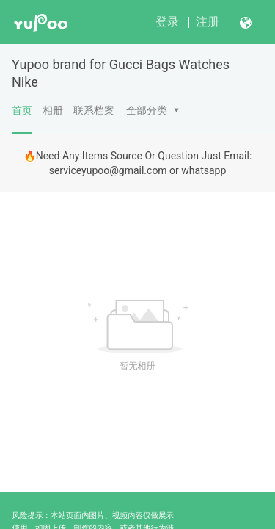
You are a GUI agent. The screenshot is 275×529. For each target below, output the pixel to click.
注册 (207, 22)
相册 (53, 110)
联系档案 (93, 110)
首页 (22, 119)
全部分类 (146, 110)
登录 (167, 22)
